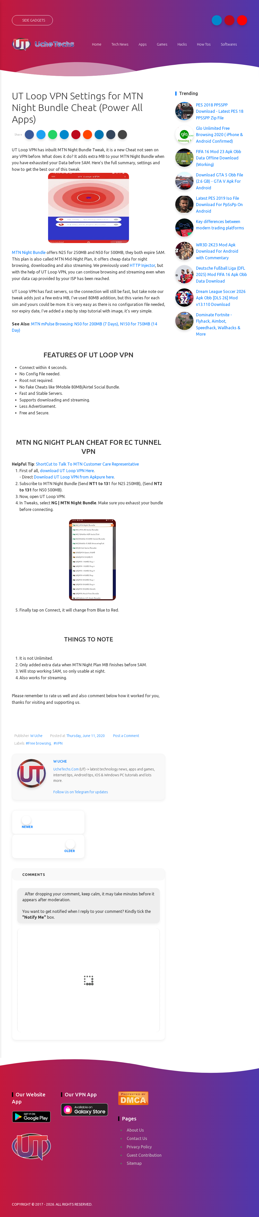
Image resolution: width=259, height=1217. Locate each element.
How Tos (204, 44)
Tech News (120, 44)
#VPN (58, 743)
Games (162, 44)
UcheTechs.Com (66, 769)
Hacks (182, 44)
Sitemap (134, 1163)
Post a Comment (125, 736)
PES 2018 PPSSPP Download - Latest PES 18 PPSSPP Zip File (219, 111)
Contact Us (137, 1138)
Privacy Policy (139, 1147)
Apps (143, 44)
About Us (135, 1130)
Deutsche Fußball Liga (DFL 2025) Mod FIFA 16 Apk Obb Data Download (221, 274)
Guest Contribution (144, 1155)
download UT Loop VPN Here (67, 470)
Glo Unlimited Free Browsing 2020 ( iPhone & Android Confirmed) (219, 134)
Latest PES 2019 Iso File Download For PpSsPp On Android (219, 204)
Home (96, 44)
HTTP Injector (142, 265)
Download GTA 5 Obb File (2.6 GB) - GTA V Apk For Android (219, 181)
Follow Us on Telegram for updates (80, 792)
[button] (29, 134)
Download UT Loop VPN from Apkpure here (74, 477)
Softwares (229, 44)
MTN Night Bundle (29, 252)
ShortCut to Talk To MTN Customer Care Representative (87, 464)
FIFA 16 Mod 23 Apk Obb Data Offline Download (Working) (218, 158)
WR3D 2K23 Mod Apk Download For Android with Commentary (217, 251)
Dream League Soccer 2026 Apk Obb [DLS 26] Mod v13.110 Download (221, 298)
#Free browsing (38, 743)
